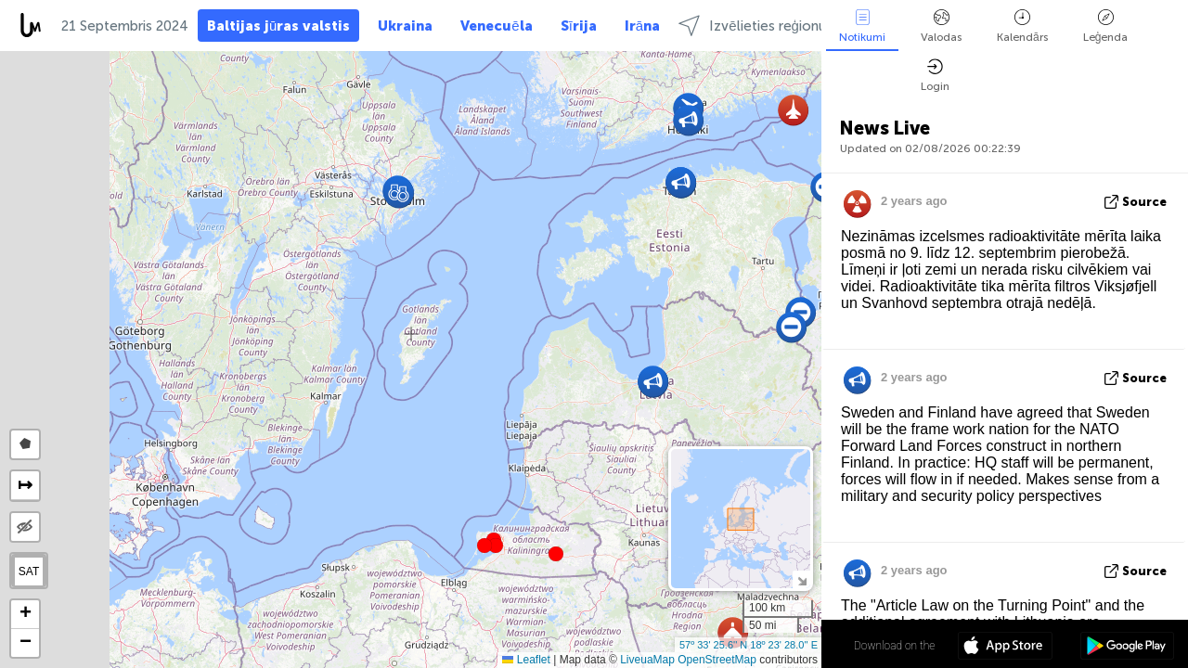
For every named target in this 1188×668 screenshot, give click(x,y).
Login (935, 75)
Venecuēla (496, 26)
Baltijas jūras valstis (278, 26)
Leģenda (1106, 26)
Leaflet (525, 659)
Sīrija (579, 26)
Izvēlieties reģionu (752, 25)
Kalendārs (1022, 26)
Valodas (941, 26)
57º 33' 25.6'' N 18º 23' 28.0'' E (748, 644)
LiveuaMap (647, 659)
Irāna (642, 26)
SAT (29, 571)
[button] (495, 545)
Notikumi (862, 26)
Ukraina (405, 26)
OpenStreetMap (717, 659)
